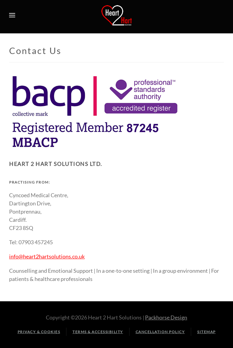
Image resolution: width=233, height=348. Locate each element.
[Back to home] (116, 15)
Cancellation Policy (160, 331)
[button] (12, 15)
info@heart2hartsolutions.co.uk (47, 256)
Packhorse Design (166, 317)
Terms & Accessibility (98, 331)
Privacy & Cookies (39, 331)
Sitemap (206, 331)
